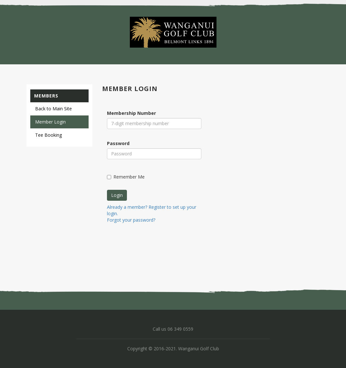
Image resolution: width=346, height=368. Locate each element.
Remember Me (126, 177)
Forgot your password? (131, 220)
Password (118, 143)
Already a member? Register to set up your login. (151, 210)
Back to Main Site (53, 109)
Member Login (50, 122)
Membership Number (131, 113)
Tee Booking (48, 135)
